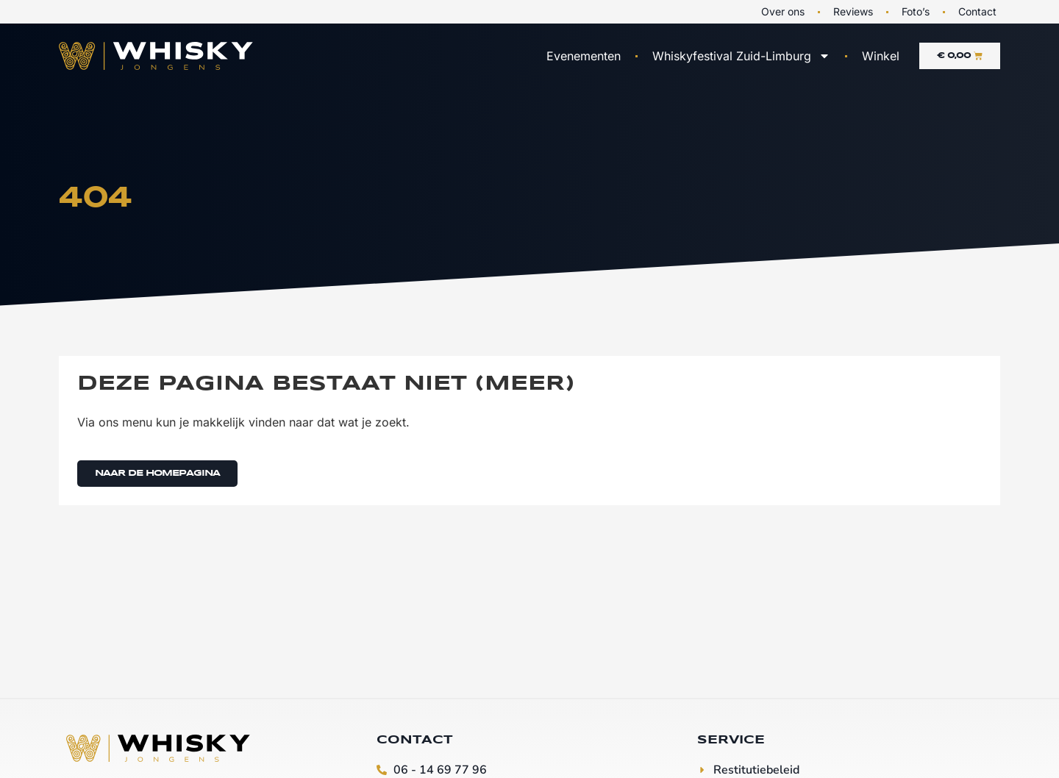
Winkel (880, 56)
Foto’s (916, 11)
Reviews (853, 11)
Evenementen (583, 56)
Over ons (783, 11)
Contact (977, 11)
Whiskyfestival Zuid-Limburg (741, 56)
